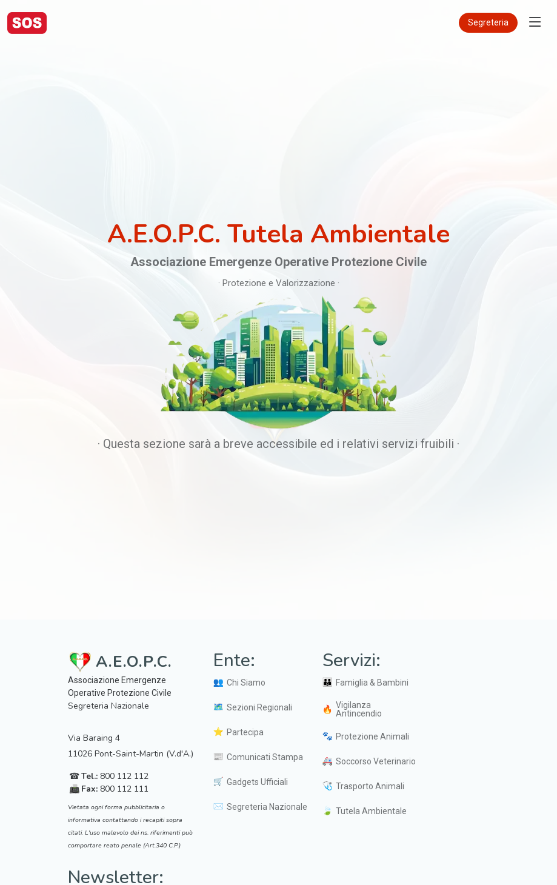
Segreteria (488, 22)
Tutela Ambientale (371, 811)
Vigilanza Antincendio (359, 709)
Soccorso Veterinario (376, 761)
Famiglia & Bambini (372, 682)
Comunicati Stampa (265, 757)
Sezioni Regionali (259, 707)
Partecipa (245, 732)
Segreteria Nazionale (267, 807)
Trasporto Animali (370, 786)
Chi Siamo (246, 682)
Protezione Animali (372, 736)
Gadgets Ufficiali (257, 782)
